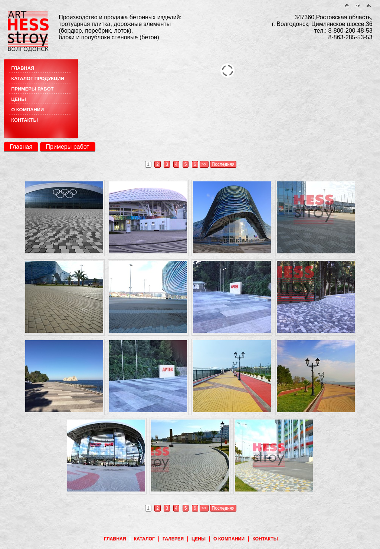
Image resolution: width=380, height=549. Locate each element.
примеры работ (32, 89)
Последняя (223, 164)
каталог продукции (37, 78)
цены (18, 99)
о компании (27, 109)
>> (204, 164)
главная (22, 68)
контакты (24, 120)
